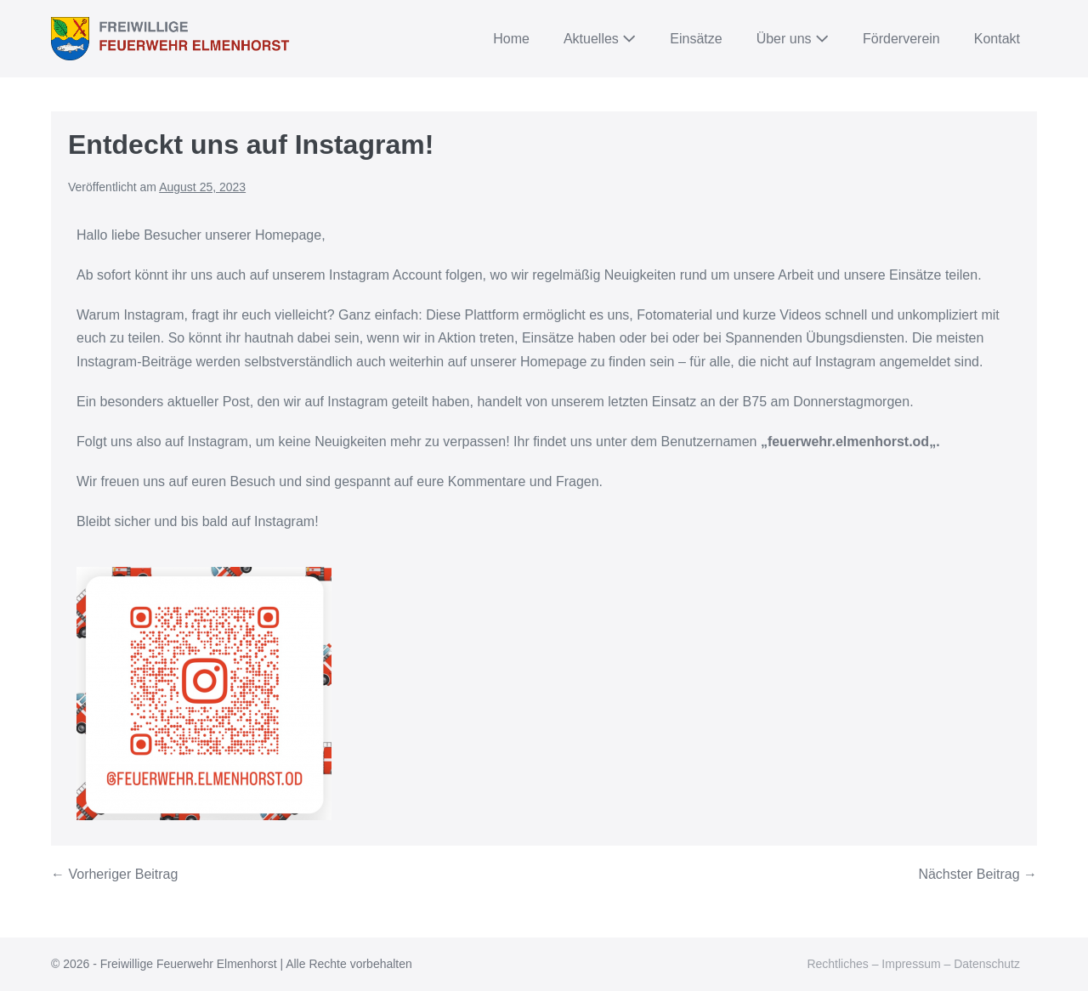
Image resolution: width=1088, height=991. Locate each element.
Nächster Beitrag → (977, 874)
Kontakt (997, 38)
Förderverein (901, 38)
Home (511, 38)
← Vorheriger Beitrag (114, 874)
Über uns (792, 38)
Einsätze (696, 38)
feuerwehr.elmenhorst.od (848, 441)
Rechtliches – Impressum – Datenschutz (913, 964)
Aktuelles (600, 38)
